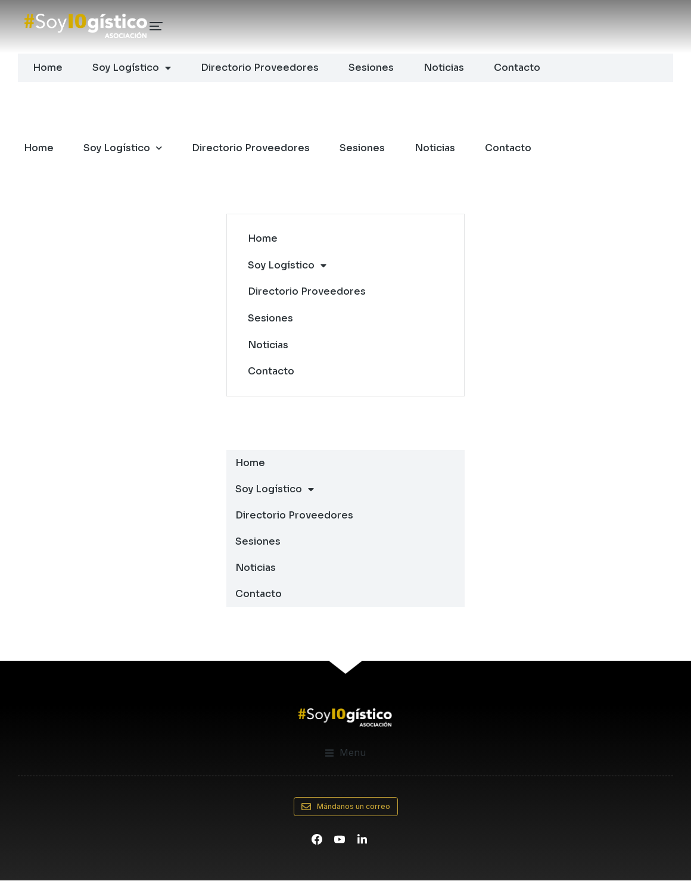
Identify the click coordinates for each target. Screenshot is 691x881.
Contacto (517, 67)
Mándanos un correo (345, 807)
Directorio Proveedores (260, 67)
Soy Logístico (131, 68)
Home (48, 67)
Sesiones (371, 67)
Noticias (444, 67)
